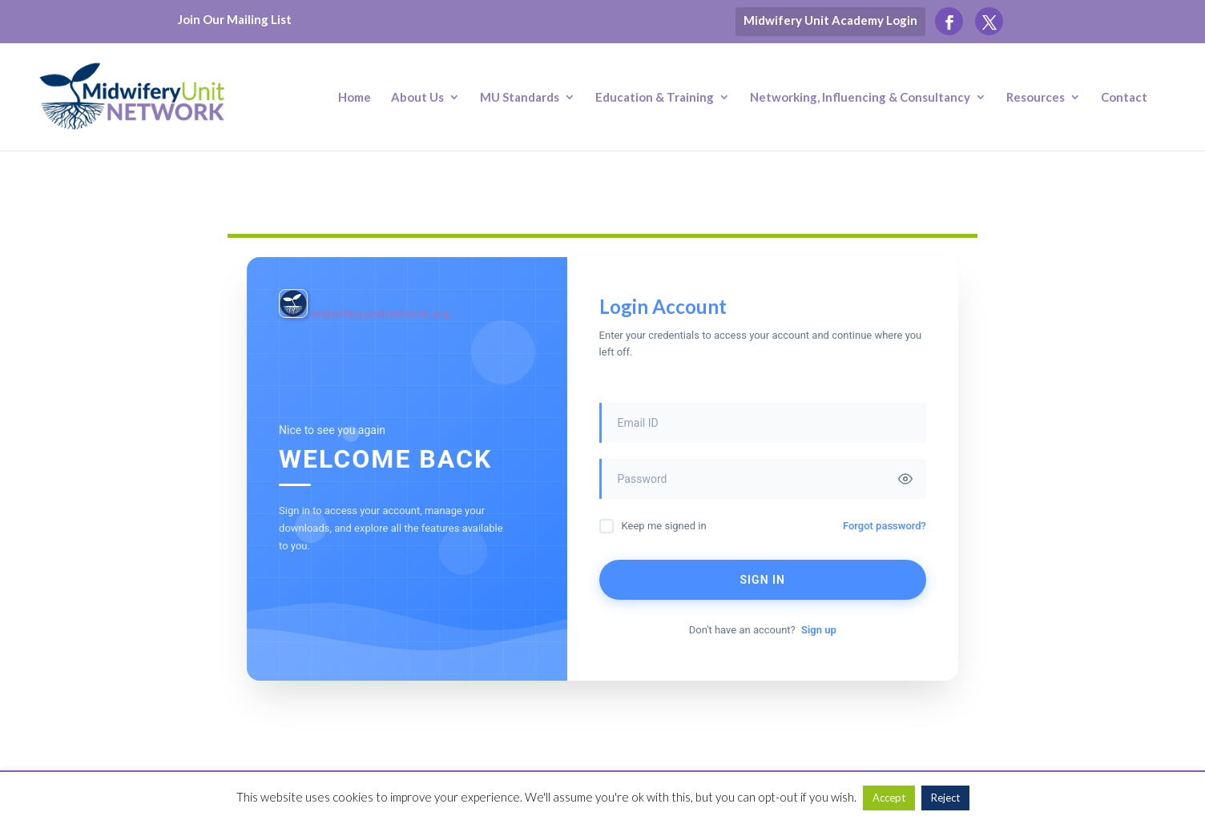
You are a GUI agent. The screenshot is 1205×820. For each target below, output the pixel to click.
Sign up (818, 630)
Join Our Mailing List (235, 19)
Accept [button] (889, 797)
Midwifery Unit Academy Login (830, 20)
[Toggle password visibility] (905, 478)
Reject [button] (945, 797)
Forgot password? (884, 526)
